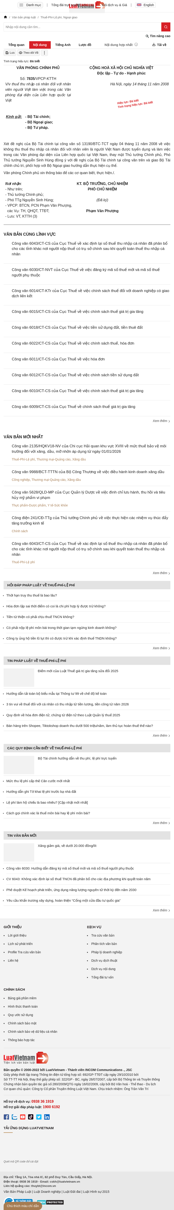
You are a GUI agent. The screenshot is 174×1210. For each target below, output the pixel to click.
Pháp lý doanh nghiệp (106, 952)
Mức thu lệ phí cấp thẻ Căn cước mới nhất (38, 781)
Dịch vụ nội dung (103, 969)
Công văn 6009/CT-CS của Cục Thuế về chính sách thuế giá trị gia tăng (73, 407)
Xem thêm (161, 421)
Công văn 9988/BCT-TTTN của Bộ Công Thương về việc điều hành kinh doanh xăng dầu (88, 472)
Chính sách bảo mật (22, 1023)
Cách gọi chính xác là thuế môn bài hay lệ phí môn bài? (48, 813)
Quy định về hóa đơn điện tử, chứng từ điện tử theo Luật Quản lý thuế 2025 (63, 715)
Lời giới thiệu (17, 935)
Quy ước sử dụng (20, 1015)
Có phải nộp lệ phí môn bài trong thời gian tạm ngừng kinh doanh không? (61, 628)
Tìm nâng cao (157, 36)
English (145, 5)
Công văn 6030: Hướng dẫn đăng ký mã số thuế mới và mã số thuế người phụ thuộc (70, 868)
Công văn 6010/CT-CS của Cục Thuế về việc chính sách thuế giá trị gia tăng (77, 391)
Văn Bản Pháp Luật (17, 1191)
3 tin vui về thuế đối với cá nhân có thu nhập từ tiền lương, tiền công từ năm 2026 (67, 704)
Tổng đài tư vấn (102, 977)
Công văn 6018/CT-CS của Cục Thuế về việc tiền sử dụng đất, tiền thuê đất (77, 327)
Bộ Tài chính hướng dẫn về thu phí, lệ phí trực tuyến (77, 758)
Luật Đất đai (71, 1191)
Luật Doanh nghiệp (47, 1191)
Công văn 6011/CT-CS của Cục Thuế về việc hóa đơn (58, 359)
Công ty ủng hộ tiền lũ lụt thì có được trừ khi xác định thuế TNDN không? (61, 638)
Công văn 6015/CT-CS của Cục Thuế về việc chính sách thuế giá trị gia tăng (77, 311)
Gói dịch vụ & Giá (114, 5)
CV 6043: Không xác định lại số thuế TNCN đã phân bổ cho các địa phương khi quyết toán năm (78, 879)
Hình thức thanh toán (23, 1006)
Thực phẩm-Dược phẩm (29, 505)
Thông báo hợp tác (21, 1040)
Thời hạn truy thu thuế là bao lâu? (31, 595)
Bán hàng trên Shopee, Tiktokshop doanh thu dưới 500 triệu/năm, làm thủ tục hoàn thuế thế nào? (79, 726)
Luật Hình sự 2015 (96, 1191)
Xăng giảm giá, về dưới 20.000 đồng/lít (67, 846)
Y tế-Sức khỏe (58, 505)
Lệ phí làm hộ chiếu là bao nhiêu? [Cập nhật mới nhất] (47, 802)
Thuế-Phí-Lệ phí (23, 459)
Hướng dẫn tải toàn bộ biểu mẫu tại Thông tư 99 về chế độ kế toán (56, 693)
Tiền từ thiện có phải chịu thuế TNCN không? (40, 617)
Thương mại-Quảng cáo (53, 459)
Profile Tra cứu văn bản (24, 952)
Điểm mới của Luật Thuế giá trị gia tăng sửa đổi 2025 (78, 671)
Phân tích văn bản (104, 944)
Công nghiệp (21, 480)
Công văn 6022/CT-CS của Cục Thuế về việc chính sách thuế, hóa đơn (73, 343)
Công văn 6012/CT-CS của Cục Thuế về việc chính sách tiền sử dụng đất (75, 375)
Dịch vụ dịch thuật (104, 960)
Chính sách (20, 531)
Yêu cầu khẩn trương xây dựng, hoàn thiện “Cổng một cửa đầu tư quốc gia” (63, 900)
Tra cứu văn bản (102, 935)
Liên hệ (13, 960)
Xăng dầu (79, 459)
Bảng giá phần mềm (22, 998)
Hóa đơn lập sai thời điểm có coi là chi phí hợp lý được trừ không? (56, 606)
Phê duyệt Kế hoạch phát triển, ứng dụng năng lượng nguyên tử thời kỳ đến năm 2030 (71, 890)
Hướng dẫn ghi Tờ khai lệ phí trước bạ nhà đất (41, 791)
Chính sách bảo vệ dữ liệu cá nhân (32, 1031)
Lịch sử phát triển (20, 944)
